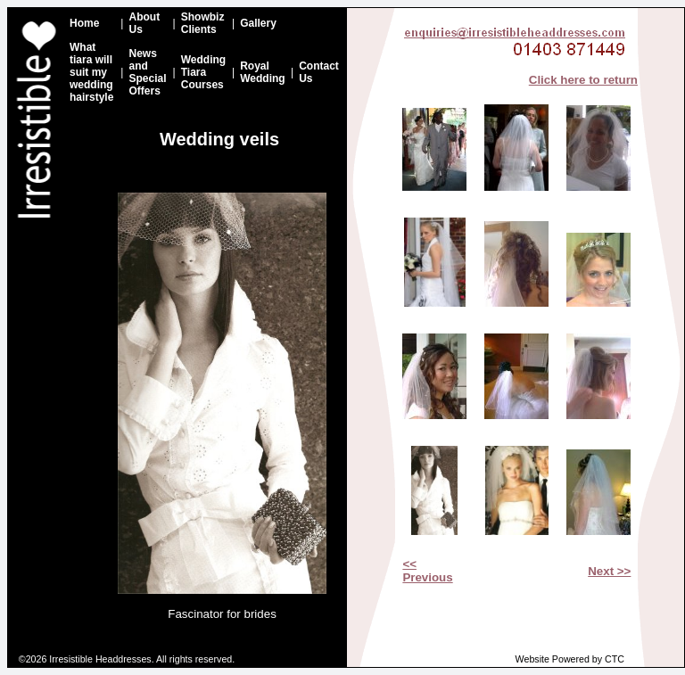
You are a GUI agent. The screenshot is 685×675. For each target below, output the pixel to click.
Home (84, 23)
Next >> (609, 571)
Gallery (258, 23)
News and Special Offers (147, 72)
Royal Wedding (262, 72)
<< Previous (427, 570)
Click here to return (583, 79)
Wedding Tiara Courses (203, 72)
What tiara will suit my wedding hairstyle (91, 72)
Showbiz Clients (203, 23)
